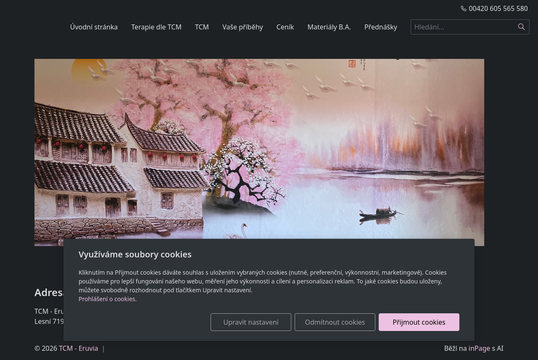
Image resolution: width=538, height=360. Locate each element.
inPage (480, 348)
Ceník (285, 27)
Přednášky (380, 27)
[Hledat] (522, 26)
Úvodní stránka (94, 27)
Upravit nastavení (250, 322)
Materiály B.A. (329, 27)
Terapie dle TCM (156, 27)
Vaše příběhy (242, 27)
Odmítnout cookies (335, 322)
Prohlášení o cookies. (108, 299)
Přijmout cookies (419, 322)
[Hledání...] (462, 26)
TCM (202, 27)
